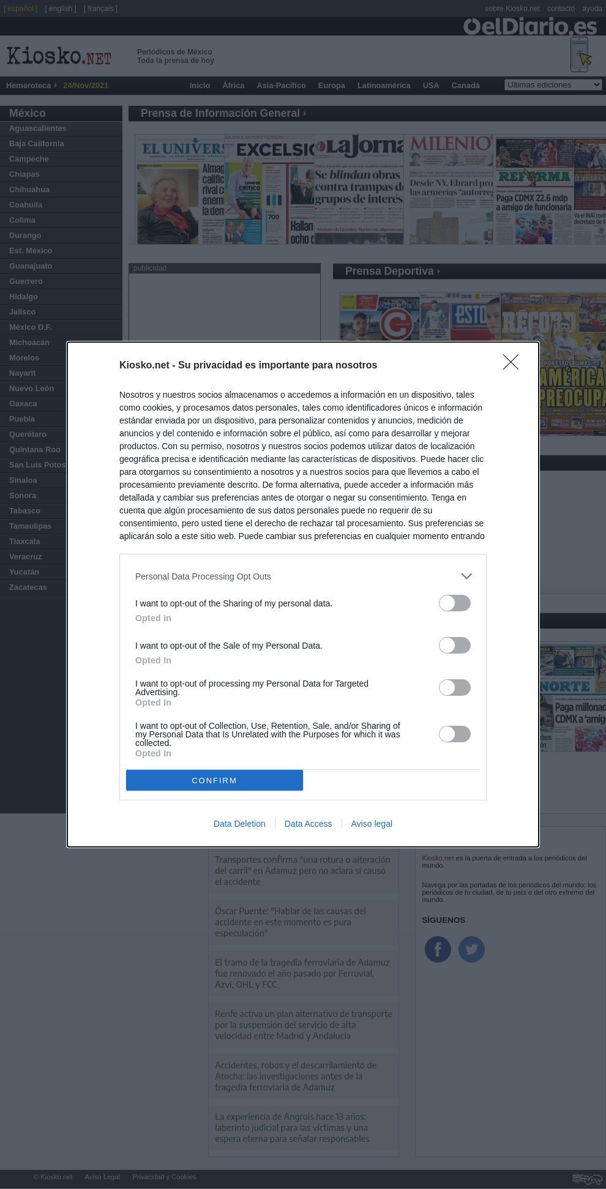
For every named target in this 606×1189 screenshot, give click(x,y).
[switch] (455, 603)
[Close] (514, 366)
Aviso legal (371, 824)
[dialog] (303, 594)
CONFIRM (215, 780)
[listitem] (303, 576)
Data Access (308, 824)
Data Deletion (240, 824)
